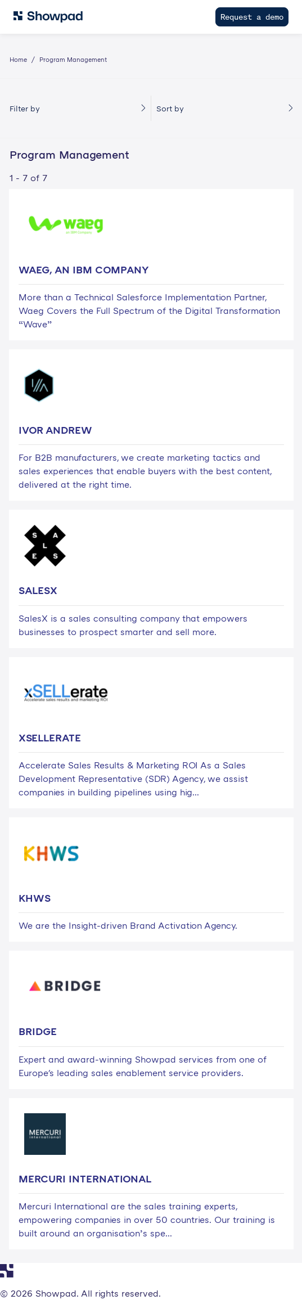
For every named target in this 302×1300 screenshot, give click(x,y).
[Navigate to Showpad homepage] (48, 17)
